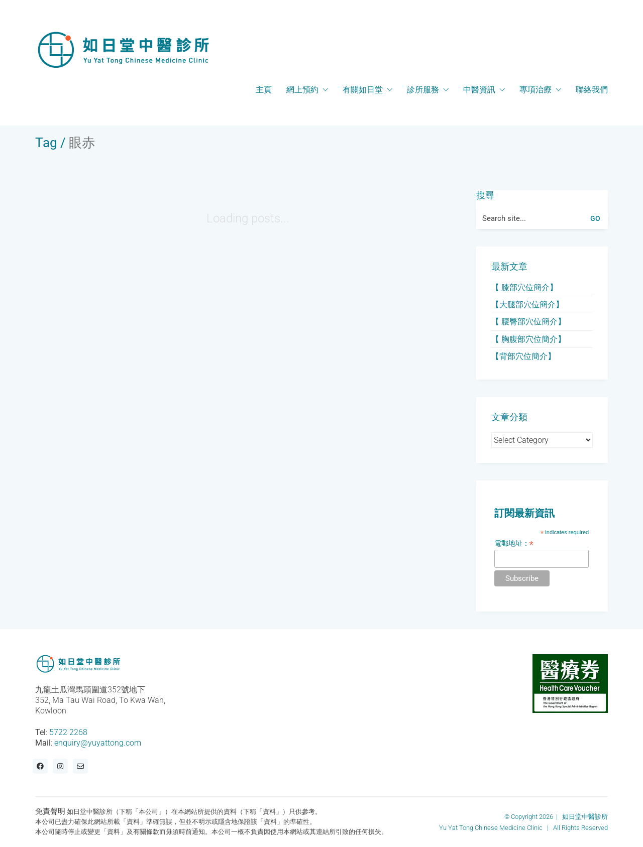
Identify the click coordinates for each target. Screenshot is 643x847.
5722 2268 (68, 732)
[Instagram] (60, 766)
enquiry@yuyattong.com (97, 743)
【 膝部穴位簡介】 (524, 287)
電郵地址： (513, 543)
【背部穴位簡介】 (523, 356)
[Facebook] (40, 766)
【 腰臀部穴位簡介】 (528, 321)
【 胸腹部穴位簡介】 (528, 339)
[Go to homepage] (123, 49)
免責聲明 (50, 811)
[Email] (80, 766)
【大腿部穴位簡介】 (527, 304)
